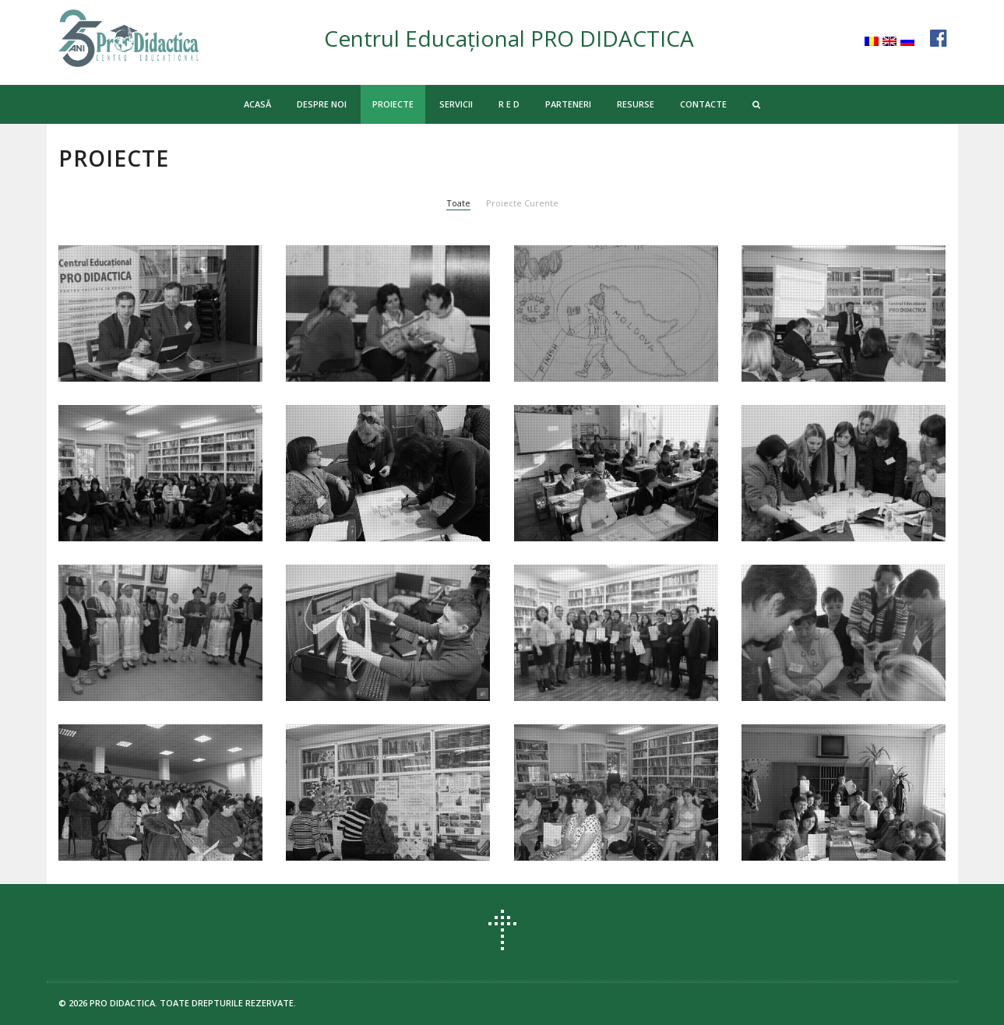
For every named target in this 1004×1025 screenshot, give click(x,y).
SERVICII (456, 104)
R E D (509, 104)
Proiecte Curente (522, 203)
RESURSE (635, 104)
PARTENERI (568, 104)
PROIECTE (393, 104)
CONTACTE (703, 104)
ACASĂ (257, 104)
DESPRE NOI (322, 104)
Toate (458, 203)
